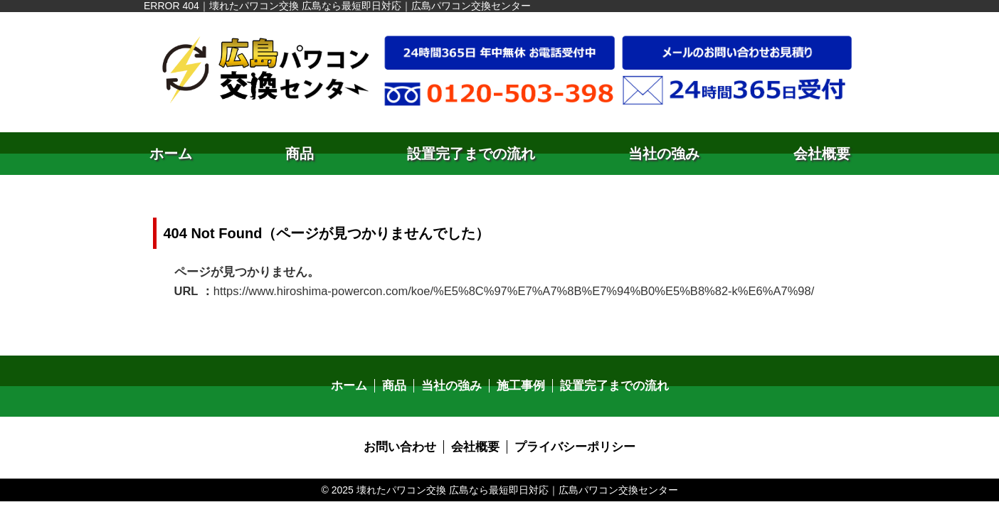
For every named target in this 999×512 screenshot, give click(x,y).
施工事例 (520, 384)
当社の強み (663, 153)
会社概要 (821, 153)
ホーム (170, 153)
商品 (299, 153)
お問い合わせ (405, 445)
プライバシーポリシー (571, 445)
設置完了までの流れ (471, 153)
